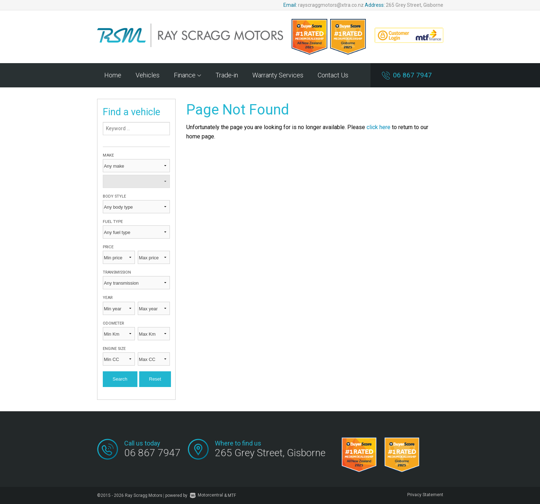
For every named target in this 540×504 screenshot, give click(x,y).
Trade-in (227, 75)
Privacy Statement (425, 494)
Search (120, 379)
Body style (114, 196)
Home (112, 75)
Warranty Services (277, 75)
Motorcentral (206, 495)
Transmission (117, 272)
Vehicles (148, 75)
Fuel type (113, 221)
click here (378, 127)
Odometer (113, 323)
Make (108, 155)
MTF (232, 495)
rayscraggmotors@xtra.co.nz (331, 5)
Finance (187, 75)
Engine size (114, 348)
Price (108, 247)
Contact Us (333, 75)
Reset (155, 379)
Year (107, 297)
